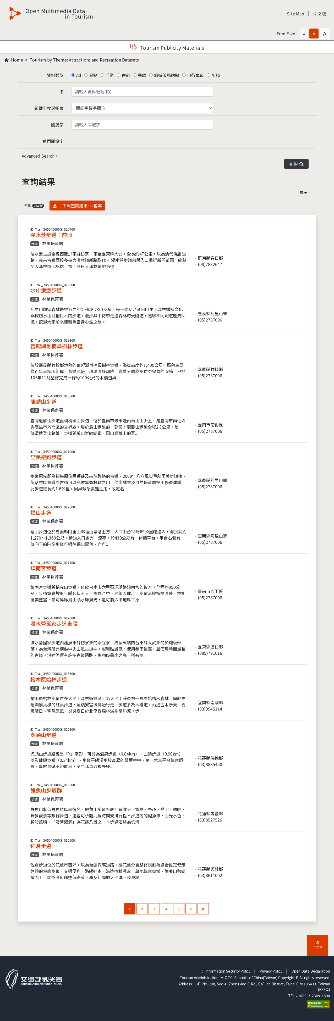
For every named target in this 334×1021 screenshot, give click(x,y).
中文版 (319, 13)
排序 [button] (303, 192)
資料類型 (55, 75)
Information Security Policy (227, 971)
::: (202, 971)
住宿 (126, 75)
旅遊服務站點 (166, 75)
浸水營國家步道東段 (54, 623)
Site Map (295, 13)
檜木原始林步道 (48, 679)
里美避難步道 (46, 457)
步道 (216, 75)
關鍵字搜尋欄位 (49, 108)
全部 (34, 205)
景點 (93, 75)
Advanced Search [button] (39, 156)
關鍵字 (57, 124)
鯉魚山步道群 (46, 790)
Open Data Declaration (311, 971)
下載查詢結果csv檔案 (77, 205)
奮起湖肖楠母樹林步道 (56, 346)
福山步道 (40, 512)
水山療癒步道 (46, 290)
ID (61, 91)
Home (13, 60)
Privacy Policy (271, 971)
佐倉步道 (40, 846)
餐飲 (142, 75)
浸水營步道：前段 (51, 234)
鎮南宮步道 (43, 568)
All (78, 75)
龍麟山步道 (43, 401)
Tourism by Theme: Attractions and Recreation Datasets (84, 60)
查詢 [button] (296, 164)
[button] (304, 33)
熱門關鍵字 (53, 141)
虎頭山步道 (43, 735)
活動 (109, 75)
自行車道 (195, 75)
